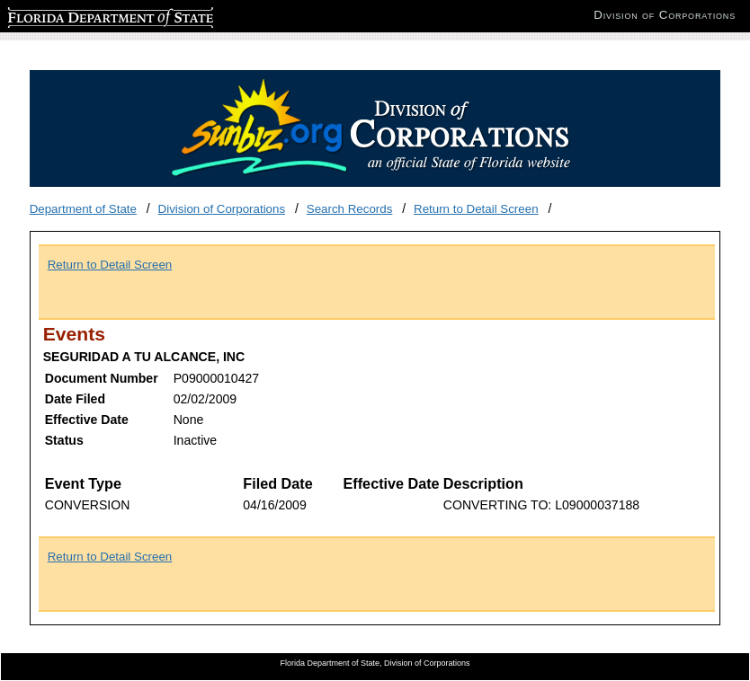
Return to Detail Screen (476, 209)
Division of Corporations (222, 209)
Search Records (350, 209)
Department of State (83, 209)
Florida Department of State (81, 15)
